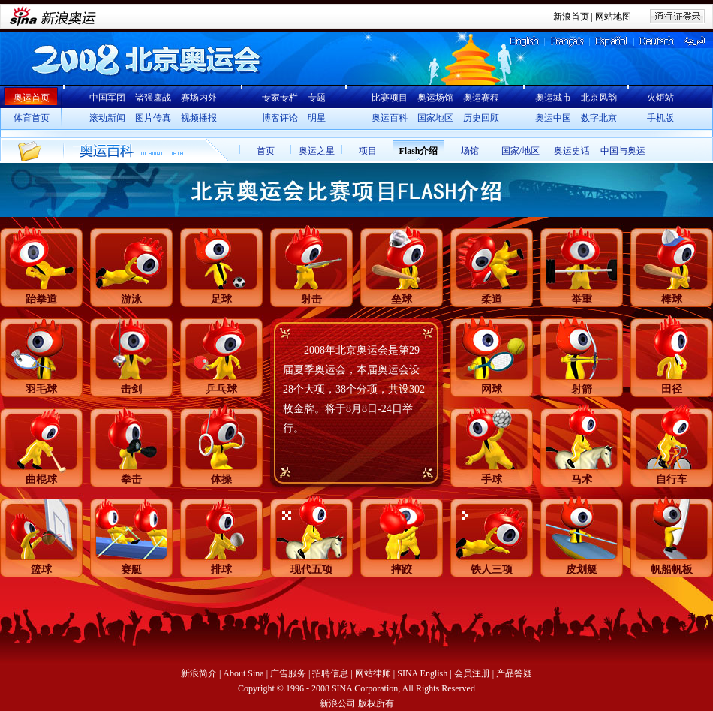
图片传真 (153, 118)
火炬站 (660, 97)
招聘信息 (330, 673)
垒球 (401, 299)
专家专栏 (280, 97)
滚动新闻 (107, 118)
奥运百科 (390, 118)
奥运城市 (553, 97)
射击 (311, 299)
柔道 (491, 299)
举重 (581, 299)
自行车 (671, 479)
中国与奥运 (622, 151)
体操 (221, 479)
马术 (581, 479)
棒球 (671, 299)
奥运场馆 (435, 97)
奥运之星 (317, 151)
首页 (266, 151)
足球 (221, 299)
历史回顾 (481, 118)
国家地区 (435, 118)
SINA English (422, 673)
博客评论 (280, 118)
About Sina (243, 673)
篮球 (41, 569)
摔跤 (401, 569)
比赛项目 (390, 97)
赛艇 (131, 569)
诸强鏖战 (153, 97)
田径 (671, 389)
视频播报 (199, 118)
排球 (221, 569)
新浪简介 (199, 673)
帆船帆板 (672, 569)
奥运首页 (32, 97)
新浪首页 (571, 16)
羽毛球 (41, 389)
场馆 (470, 151)
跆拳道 (41, 299)
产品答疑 (514, 673)
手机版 (660, 118)
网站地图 (613, 16)
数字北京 (599, 118)
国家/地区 (520, 151)
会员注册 (472, 673)
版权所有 (376, 703)
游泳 (131, 299)
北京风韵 (599, 97)
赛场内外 (199, 97)
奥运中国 (553, 118)
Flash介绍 (418, 151)
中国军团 (107, 97)
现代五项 (311, 569)
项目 (368, 151)
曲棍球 (41, 479)
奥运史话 (572, 151)
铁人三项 (492, 569)
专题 (317, 97)
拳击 (131, 479)
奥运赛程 (481, 97)
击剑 (131, 389)
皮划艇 (581, 569)
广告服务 (288, 673)
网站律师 (373, 673)
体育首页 (32, 118)
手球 (491, 479)
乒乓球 (221, 389)
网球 (491, 389)
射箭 (581, 389)
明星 (317, 118)
